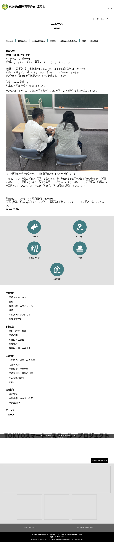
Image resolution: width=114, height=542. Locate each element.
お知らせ (9, 41)
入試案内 (10, 356)
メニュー (110, 8)
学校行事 (13, 335)
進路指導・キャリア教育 (21, 398)
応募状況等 (14, 365)
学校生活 (10, 326)
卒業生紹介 (14, 403)
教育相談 (94, 41)
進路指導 (10, 389)
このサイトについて (29, 528)
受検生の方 (22, 41)
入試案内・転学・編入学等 (22, 360)
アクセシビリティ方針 (84, 528)
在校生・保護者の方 (68, 41)
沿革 (11, 310)
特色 (11, 302)
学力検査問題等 (16, 378)
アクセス (10, 410)
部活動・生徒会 (16, 340)
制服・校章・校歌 (17, 331)
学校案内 (10, 293)
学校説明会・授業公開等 (21, 373)
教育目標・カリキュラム (21, 306)
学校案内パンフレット (20, 315)
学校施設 (13, 344)
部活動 (53, 41)
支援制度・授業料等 (18, 369)
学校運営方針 (15, 319)
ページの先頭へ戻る (99, 460)
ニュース (104, 19)
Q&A (11, 382)
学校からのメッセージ (20, 297)
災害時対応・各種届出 (20, 348)
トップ (96, 19)
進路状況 (13, 394)
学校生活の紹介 (38, 41)
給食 (84, 41)
